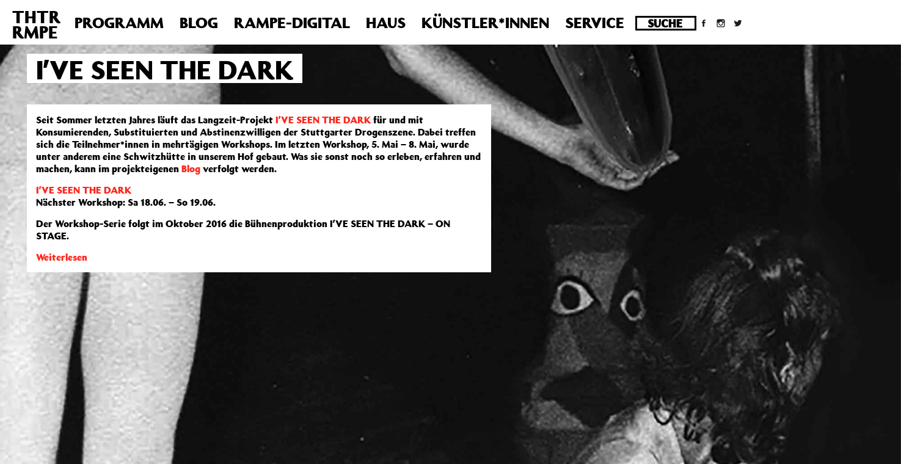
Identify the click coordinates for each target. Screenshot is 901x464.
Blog (199, 22)
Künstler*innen (485, 22)
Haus (386, 22)
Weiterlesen (61, 257)
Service (594, 22)
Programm (119, 22)
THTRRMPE (36, 24)
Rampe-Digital (292, 22)
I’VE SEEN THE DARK (323, 120)
